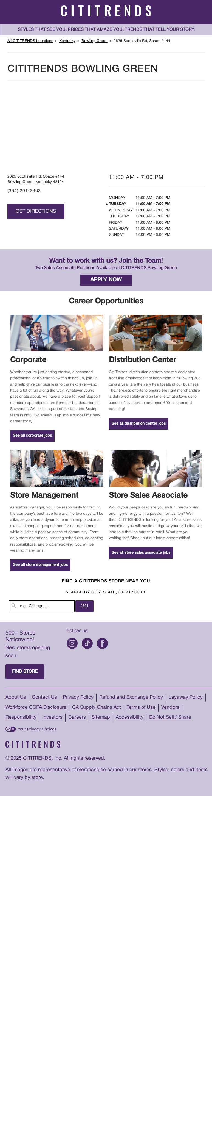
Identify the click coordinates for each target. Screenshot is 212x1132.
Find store (25, 672)
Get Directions (36, 211)
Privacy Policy (78, 697)
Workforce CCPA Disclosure (36, 707)
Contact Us (44, 697)
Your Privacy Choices (37, 729)
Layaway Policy (187, 697)
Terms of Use (143, 707)
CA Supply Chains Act (98, 707)
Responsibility (20, 718)
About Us (15, 697)
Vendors (172, 707)
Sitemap (101, 718)
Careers (77, 718)
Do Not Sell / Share (171, 718)
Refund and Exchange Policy (132, 697)
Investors (52, 718)
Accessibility (130, 718)
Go (84, 606)
